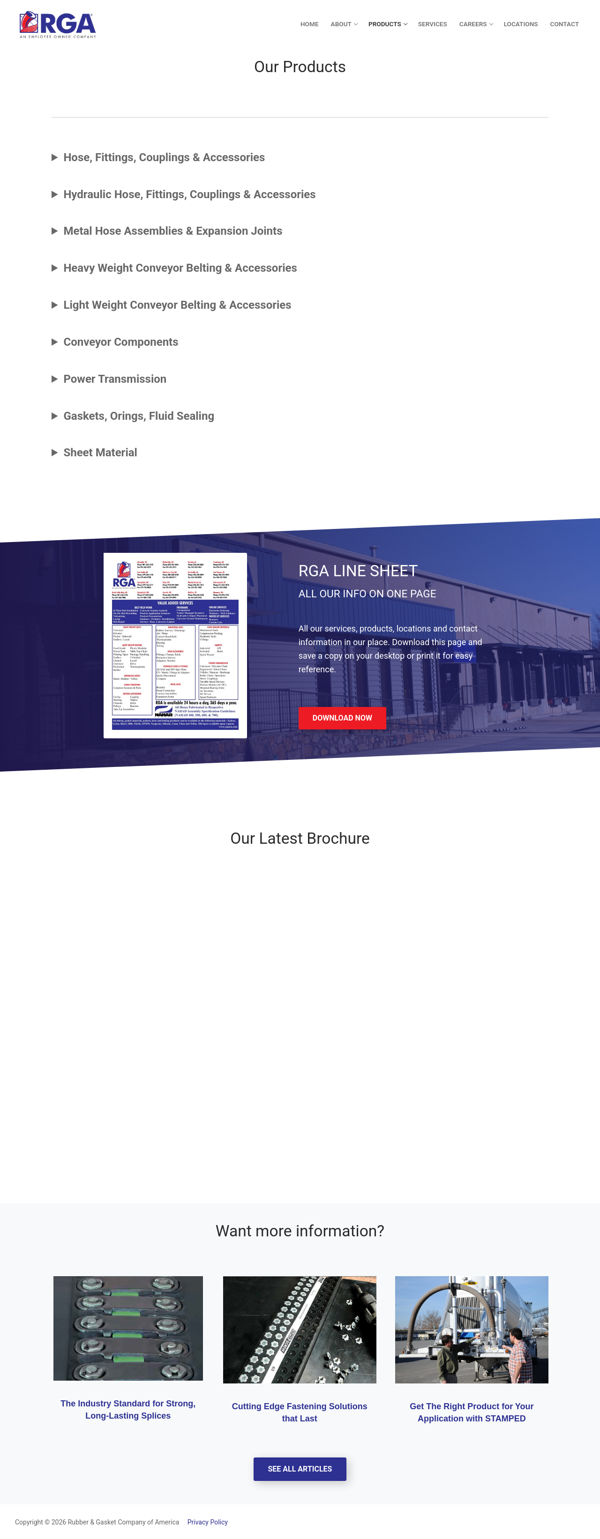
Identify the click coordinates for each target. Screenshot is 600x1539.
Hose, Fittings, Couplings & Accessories (164, 157)
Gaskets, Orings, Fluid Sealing (138, 416)
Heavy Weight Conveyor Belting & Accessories (180, 268)
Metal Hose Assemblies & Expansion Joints (172, 231)
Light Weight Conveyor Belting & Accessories (177, 305)
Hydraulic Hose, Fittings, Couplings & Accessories (189, 194)
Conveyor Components (120, 342)
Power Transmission (114, 379)
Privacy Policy (204, 1522)
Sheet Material (100, 452)
